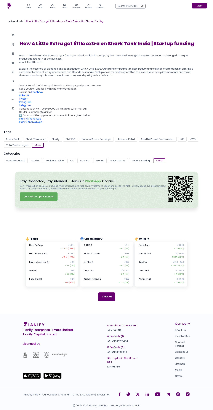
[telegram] (13, 84)
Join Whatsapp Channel (39, 196)
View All (107, 296)
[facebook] (13, 56)
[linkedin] (13, 38)
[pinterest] (13, 75)
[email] (13, 93)
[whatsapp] (13, 111)
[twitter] (13, 47)
